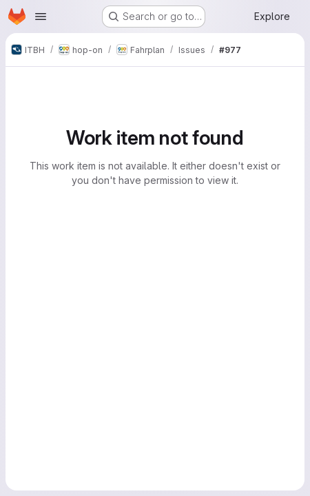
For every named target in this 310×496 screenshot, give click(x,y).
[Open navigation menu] (41, 17)
